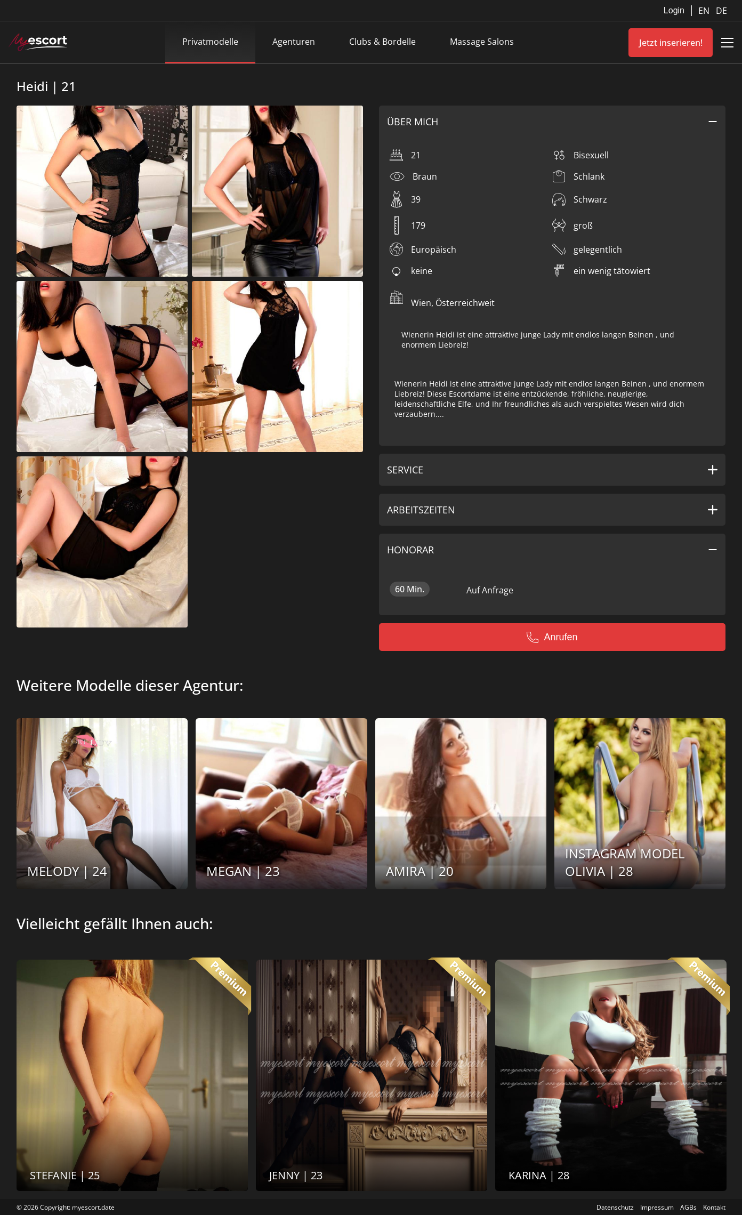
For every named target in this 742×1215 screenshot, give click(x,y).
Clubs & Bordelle (382, 41)
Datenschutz (615, 1207)
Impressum (657, 1207)
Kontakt (714, 1207)
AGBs (688, 1207)
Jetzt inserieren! (671, 43)
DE (721, 11)
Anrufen (552, 637)
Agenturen (293, 41)
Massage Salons (482, 41)
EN (705, 11)
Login (674, 10)
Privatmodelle (210, 41)
